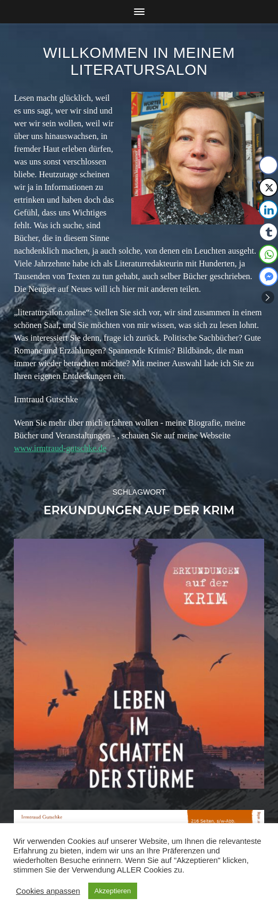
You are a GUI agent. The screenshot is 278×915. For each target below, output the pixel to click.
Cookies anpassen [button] (48, 891)
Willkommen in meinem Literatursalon (139, 61)
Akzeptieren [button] (113, 891)
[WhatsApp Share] (268, 254)
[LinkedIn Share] (268, 209)
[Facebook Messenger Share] (268, 276)
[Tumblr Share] (268, 231)
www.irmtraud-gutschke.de (60, 448)
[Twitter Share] (268, 187)
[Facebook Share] (268, 165)
